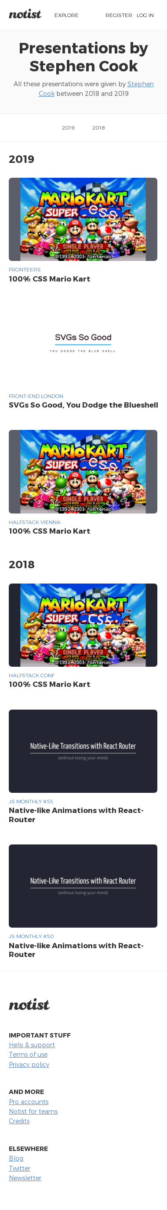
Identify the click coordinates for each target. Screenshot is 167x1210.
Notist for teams (33, 1111)
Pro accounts (28, 1101)
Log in (145, 15)
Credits (19, 1121)
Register (118, 15)
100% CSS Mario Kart (50, 278)
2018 (98, 127)
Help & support (32, 1044)
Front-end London (36, 396)
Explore (66, 15)
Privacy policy (29, 1064)
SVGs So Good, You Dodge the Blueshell (83, 404)
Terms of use (28, 1054)
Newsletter (25, 1178)
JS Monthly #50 (31, 936)
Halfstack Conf (31, 675)
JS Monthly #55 (31, 801)
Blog (16, 1158)
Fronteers (25, 269)
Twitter (19, 1168)
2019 (68, 127)
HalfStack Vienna (35, 522)
